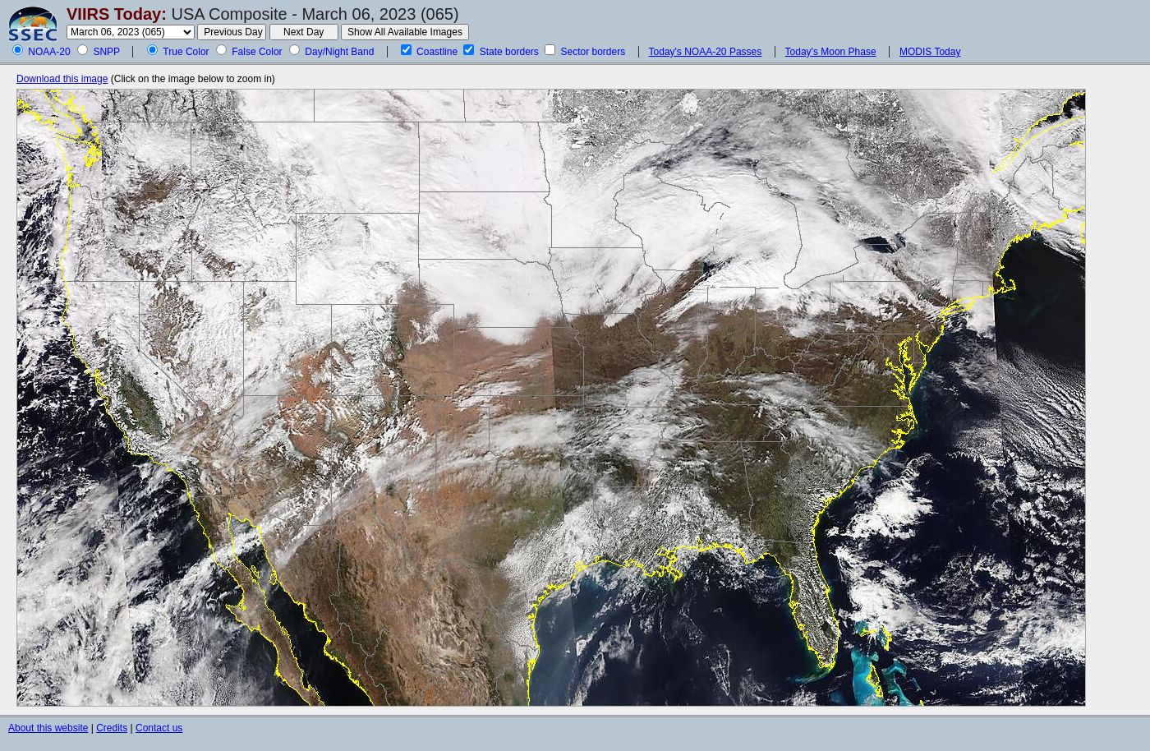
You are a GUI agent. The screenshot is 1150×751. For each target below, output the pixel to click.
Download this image (62, 79)
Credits (111, 728)
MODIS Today (929, 52)
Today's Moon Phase (830, 52)
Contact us (159, 728)
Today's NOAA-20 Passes (705, 52)
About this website (48, 728)
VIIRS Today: (117, 14)
